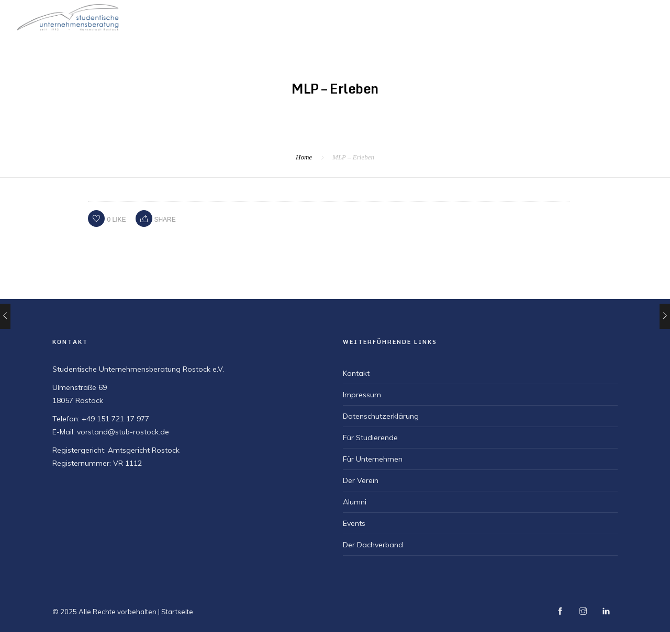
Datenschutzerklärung (381, 416)
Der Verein (419, 16)
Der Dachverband (373, 544)
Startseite (363, 16)
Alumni (354, 502)
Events (354, 523)
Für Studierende (486, 16)
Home (304, 157)
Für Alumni (633, 16)
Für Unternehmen (565, 16)
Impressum (362, 394)
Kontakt (356, 373)
